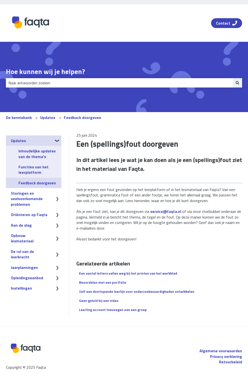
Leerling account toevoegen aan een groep (113, 309)
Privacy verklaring (226, 356)
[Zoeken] (237, 83)
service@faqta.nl (165, 211)
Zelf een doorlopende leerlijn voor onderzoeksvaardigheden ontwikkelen (136, 291)
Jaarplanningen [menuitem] (24, 267)
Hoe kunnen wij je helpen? (45, 71)
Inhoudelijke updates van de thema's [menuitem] (37, 153)
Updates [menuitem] (18, 141)
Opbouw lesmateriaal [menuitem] (22, 238)
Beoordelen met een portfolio (102, 282)
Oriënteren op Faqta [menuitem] (29, 215)
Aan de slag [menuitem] (21, 225)
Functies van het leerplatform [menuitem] (33, 169)
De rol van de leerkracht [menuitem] (22, 254)
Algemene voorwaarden (220, 351)
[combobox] (119, 83)
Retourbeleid (230, 362)
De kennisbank (19, 117)
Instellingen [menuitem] (21, 288)
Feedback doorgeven (82, 117)
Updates (47, 117)
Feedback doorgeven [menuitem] (37, 183)
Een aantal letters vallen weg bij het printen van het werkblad (128, 273)
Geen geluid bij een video (98, 300)
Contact (226, 23)
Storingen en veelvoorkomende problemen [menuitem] (27, 198)
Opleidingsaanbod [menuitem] (27, 278)
